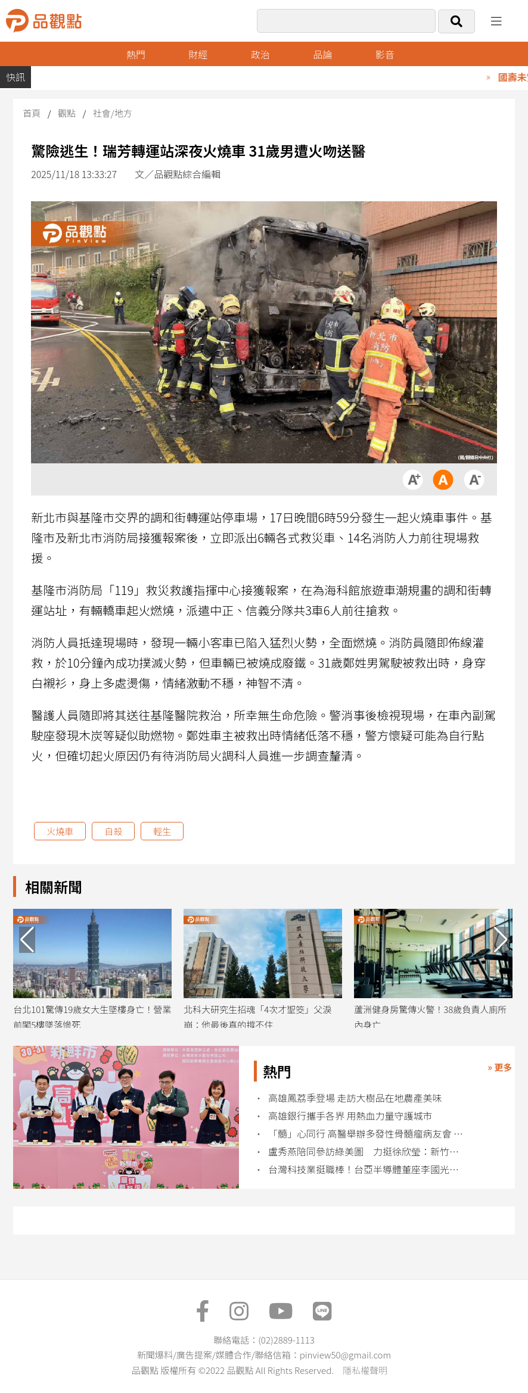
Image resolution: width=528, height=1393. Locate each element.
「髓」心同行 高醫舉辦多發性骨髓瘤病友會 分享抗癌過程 (367, 1133)
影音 (385, 54)
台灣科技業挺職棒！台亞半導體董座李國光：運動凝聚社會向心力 (367, 1169)
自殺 (113, 831)
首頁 (32, 113)
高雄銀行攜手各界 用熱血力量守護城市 (350, 1115)
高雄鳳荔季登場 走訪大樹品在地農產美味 (356, 1097)
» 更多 (499, 1067)
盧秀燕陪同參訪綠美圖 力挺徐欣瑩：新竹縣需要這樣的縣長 (367, 1151)
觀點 (67, 113)
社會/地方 (112, 113)
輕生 (162, 831)
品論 (322, 54)
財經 (197, 54)
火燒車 (59, 831)
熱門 (135, 54)
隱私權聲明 (365, 1370)
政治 (260, 54)
